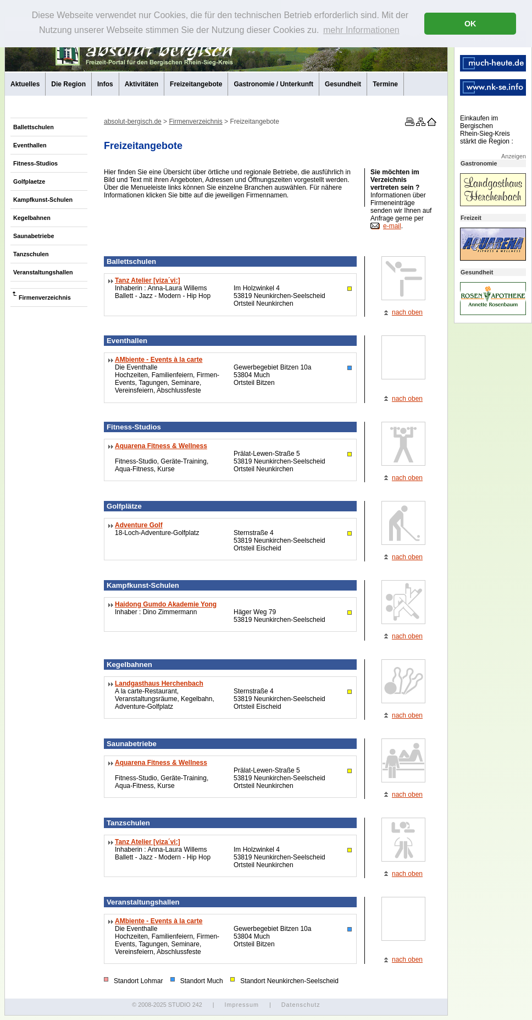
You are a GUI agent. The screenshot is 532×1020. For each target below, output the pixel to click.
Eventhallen (30, 145)
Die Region (68, 84)
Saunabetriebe (33, 236)
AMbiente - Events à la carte (158, 359)
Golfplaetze (29, 181)
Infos (105, 84)
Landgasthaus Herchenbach (159, 683)
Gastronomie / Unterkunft (273, 84)
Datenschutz (300, 1004)
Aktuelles (25, 84)
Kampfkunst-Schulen (43, 199)
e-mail (392, 226)
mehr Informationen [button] (361, 30)
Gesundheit (343, 84)
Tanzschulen (31, 254)
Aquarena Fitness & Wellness (161, 446)
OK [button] (470, 23)
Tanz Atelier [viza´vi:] (147, 280)
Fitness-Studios (35, 163)
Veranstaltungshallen (43, 272)
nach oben (407, 312)
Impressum (241, 1004)
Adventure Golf (139, 525)
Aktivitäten (141, 84)
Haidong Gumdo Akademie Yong (166, 604)
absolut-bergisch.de (133, 121)
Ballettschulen (33, 127)
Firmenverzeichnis (45, 297)
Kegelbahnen (32, 217)
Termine (385, 84)
